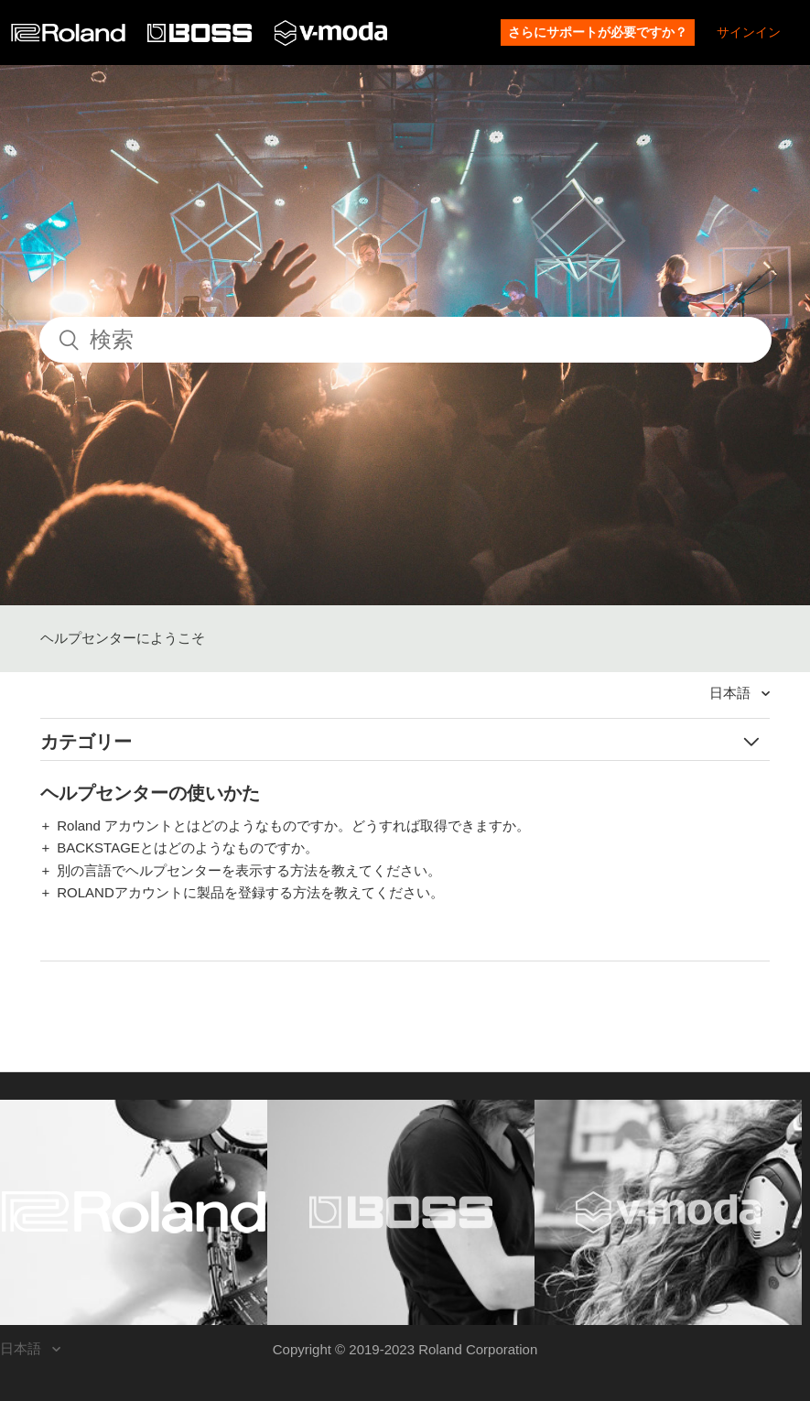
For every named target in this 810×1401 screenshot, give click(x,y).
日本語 (731, 692)
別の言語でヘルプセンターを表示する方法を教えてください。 (249, 870)
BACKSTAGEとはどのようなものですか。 (188, 847)
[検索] (405, 340)
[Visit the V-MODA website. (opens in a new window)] (668, 1212)
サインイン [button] (749, 32)
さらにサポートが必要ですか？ (597, 32)
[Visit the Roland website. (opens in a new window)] (133, 1212)
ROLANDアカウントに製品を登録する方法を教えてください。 (250, 892)
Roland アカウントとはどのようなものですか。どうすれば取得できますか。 (293, 825)
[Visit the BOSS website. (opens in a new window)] (401, 1212)
